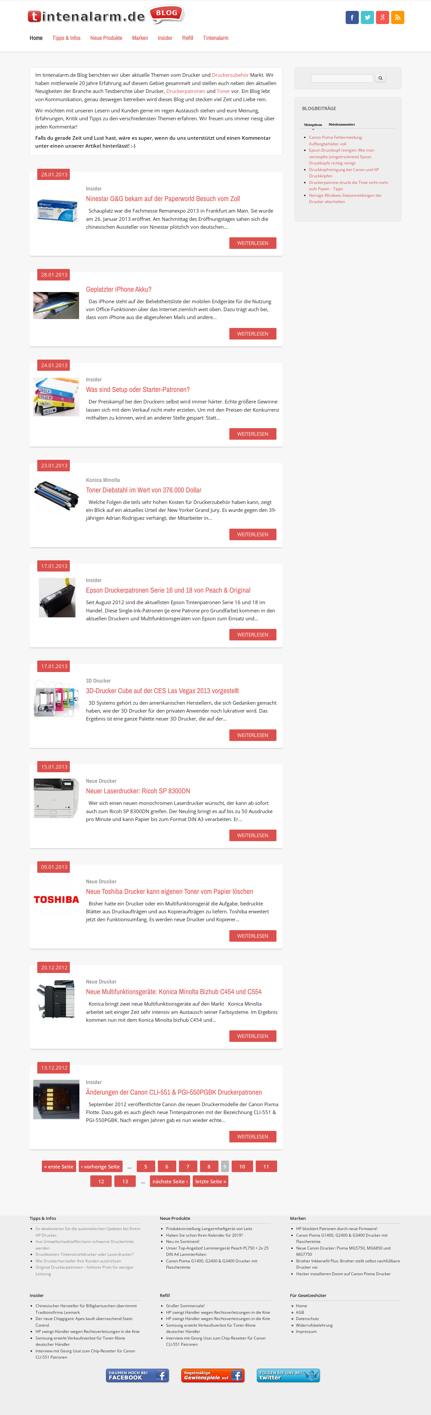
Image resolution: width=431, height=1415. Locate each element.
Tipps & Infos (66, 38)
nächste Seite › (170, 1181)
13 (125, 1181)
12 (101, 1181)
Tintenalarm (215, 38)
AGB (300, 1312)
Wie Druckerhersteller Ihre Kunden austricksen (78, 1261)
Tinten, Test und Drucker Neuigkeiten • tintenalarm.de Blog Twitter (367, 17)
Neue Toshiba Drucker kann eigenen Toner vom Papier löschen (169, 891)
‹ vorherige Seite (100, 1166)
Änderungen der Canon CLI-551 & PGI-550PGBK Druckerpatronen (174, 1092)
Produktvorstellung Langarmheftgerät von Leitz (209, 1228)
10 (242, 1166)
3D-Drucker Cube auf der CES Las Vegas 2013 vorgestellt (162, 690)
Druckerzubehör (230, 75)
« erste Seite (58, 1166)
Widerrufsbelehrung (314, 1325)
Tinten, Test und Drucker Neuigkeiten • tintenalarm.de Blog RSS (397, 17)
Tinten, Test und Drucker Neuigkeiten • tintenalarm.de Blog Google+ (382, 17)
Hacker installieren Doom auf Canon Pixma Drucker (343, 1274)
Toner (223, 91)
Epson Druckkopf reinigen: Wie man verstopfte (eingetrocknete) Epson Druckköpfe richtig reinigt (341, 156)
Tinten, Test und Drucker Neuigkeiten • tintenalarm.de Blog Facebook (352, 17)
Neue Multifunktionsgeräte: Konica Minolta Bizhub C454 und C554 (174, 991)
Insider (165, 38)
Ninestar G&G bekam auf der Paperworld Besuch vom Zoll (163, 198)
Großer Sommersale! (185, 1306)
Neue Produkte (106, 38)
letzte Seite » (210, 1181)
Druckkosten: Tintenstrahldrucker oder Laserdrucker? (84, 1254)
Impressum (306, 1331)
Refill (187, 38)
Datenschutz (307, 1318)
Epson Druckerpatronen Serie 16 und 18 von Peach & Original (168, 590)
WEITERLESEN (252, 243)
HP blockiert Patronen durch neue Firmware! (336, 1228)
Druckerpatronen (185, 91)
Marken (140, 38)
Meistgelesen (313, 125)
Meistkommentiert (342, 124)
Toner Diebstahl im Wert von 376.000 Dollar (143, 490)
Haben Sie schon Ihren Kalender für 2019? (204, 1235)
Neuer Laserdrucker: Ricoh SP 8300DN (138, 791)
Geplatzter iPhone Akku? (119, 289)
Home (36, 38)
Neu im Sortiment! (182, 1241)
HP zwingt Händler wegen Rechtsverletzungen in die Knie (88, 1331)
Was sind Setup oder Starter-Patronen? (138, 389)
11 (266, 1166)
